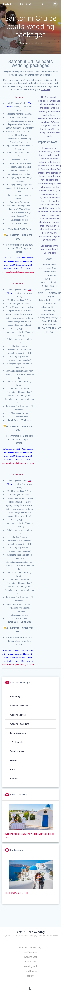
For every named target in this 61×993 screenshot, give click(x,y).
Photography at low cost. (16, 893)
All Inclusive (30, 961)
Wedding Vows (17, 751)
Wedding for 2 (30, 966)
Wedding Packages (19, 705)
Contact (14, 779)
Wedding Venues (18, 715)
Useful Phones (30, 971)
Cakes (13, 769)
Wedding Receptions (19, 724)
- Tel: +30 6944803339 (48, 935)
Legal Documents (18, 733)
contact (30, 976)
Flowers (13, 760)
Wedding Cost (30, 957)
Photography (18, 742)
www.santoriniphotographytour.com (18, 272)
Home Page (15, 696)
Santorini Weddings (24, 4)
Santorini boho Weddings (30, 947)
